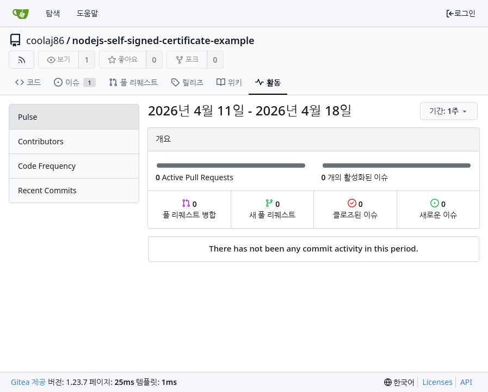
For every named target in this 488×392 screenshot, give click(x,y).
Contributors (41, 141)
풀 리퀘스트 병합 (189, 209)
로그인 (460, 13)
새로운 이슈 (438, 209)
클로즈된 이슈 (355, 209)
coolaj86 (45, 40)
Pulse (27, 117)
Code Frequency (47, 166)
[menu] (449, 111)
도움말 (87, 13)
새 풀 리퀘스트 (272, 209)
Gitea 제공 (28, 382)
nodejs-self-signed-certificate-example (163, 40)
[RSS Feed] (21, 60)
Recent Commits (47, 190)
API (466, 382)
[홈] (20, 13)
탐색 (53, 13)
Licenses (437, 382)
